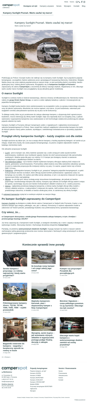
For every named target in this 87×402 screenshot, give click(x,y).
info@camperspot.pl (8, 382)
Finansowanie (63, 374)
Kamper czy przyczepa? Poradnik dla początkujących (71, 267)
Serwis (58, 4)
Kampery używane (47, 4)
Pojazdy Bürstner (48, 398)
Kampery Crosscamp (39, 398)
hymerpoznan (67, 62)
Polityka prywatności (80, 400)
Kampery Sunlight (21, 398)
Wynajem (67, 4)
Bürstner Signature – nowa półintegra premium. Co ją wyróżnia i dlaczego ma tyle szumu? (72, 304)
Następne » (8, 358)
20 (5, 358)
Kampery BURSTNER (36, 378)
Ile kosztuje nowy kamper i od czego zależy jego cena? (40, 265)
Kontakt (76, 4)
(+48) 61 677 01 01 (7, 380)
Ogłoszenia (33, 389)
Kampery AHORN (35, 374)
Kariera (72, 2)
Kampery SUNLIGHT (36, 381)
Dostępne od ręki (30, 4)
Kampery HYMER (35, 376)
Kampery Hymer (29, 398)
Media (66, 2)
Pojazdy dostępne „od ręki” (38, 372)
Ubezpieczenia (63, 376)
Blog (83, 4)
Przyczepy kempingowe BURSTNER (41, 387)
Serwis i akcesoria (65, 398)
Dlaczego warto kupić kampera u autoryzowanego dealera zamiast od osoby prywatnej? (72, 340)
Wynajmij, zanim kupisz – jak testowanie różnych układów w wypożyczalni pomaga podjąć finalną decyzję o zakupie (43, 338)
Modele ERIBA (34, 385)
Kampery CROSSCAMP (37, 383)
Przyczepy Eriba (57, 398)
